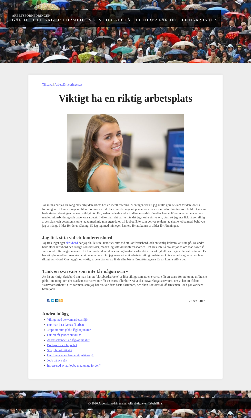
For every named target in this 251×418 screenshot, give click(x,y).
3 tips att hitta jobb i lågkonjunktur (69, 329)
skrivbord (72, 243)
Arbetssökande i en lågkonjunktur (68, 340)
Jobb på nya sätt (57, 360)
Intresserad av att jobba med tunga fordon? (74, 365)
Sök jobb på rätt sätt (59, 350)
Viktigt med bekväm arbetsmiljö (67, 319)
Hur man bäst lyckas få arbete (66, 324)
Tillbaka (47, 84)
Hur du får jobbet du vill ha (64, 335)
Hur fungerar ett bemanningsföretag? (70, 355)
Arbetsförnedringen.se (69, 84)
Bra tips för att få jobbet (62, 345)
